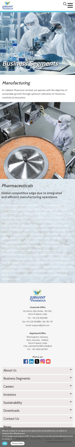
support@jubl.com (40, 325)
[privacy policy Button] (19, 443)
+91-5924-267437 (40, 349)
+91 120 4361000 (39, 317)
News (7, 427)
